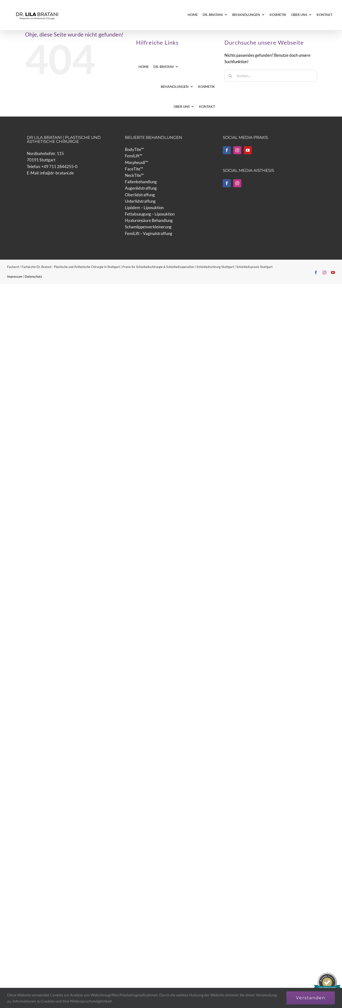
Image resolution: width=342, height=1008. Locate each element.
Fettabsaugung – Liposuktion (150, 213)
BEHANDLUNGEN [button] (248, 15)
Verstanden (310, 997)
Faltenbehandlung (141, 181)
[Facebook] (227, 150)
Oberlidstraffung (140, 194)
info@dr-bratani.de (57, 172)
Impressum (15, 276)
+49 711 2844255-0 (59, 166)
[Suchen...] (270, 76)
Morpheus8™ (136, 162)
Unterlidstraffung (140, 201)
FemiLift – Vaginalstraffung (148, 233)
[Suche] (230, 76)
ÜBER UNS (301, 15)
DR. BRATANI (215, 15)
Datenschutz (33, 276)
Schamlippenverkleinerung (148, 226)
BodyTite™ (134, 149)
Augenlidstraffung (141, 188)
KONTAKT (324, 15)
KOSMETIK (278, 15)
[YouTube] (248, 150)
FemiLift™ (133, 155)
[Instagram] (237, 150)
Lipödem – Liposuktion (144, 207)
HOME (193, 15)
